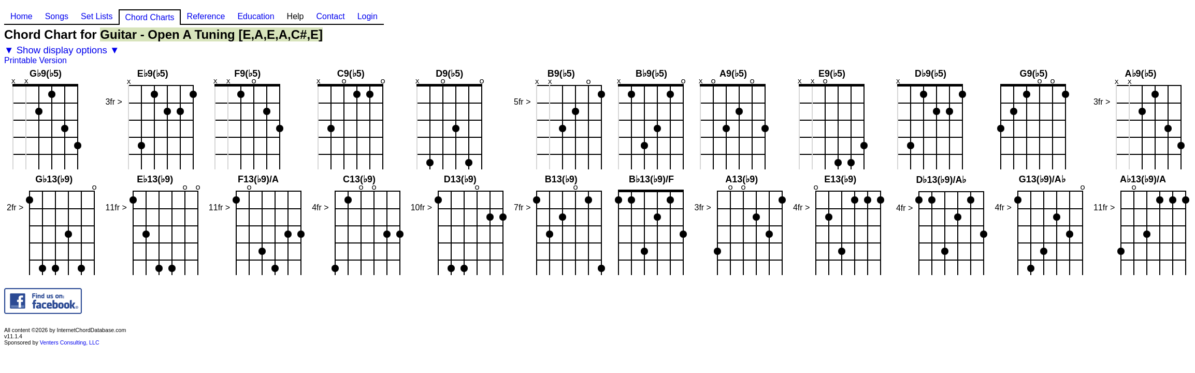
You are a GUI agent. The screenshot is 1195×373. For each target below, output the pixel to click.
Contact (330, 16)
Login (367, 16)
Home (21, 16)
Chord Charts (149, 17)
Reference (206, 16)
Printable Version (35, 60)
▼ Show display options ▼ (62, 50)
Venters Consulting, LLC (69, 342)
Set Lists (96, 16)
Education (255, 16)
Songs (56, 16)
